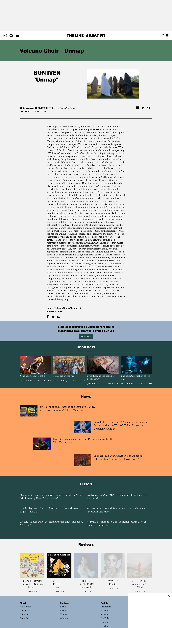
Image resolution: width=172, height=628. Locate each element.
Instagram (106, 587)
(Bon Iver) (39, 111)
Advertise (25, 591)
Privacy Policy (46, 618)
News (63, 587)
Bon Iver (46, 72)
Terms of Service (28, 618)
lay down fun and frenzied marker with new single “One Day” (49, 491)
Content (64, 584)
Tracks (63, 595)
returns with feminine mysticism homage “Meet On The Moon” (116, 491)
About (23, 584)
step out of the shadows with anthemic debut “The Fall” (51, 504)
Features (64, 591)
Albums (26, 111)
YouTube (105, 599)
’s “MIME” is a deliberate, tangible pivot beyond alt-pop (117, 477)
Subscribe (86, 336)
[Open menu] (167, 35)
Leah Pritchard (67, 108)
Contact (24, 595)
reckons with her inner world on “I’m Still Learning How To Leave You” (50, 477)
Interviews (26, 381)
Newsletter (25, 587)
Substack (105, 595)
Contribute (25, 599)
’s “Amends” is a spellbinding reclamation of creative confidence (116, 504)
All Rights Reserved (66, 618)
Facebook (105, 607)
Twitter (104, 603)
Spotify (104, 591)
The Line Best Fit (86, 35)
